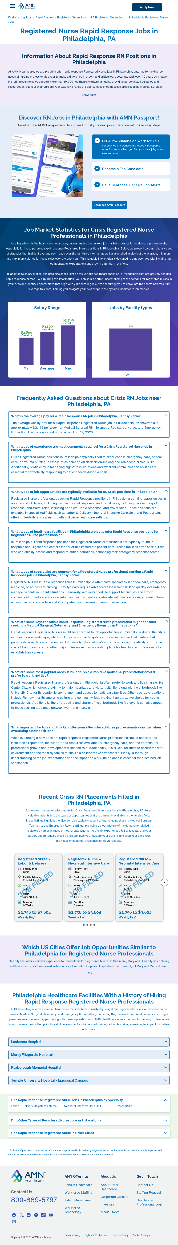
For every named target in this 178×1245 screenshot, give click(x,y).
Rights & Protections (96, 1235)
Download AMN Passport (109, 205)
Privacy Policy (73, 1235)
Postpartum (151, 512)
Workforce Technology (73, 1210)
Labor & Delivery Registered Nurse (34, 1106)
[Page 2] (87, 925)
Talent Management (79, 1200)
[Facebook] (14, 1215)
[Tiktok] (44, 1215)
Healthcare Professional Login (149, 1202)
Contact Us (144, 1184)
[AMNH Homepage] (27, 6)
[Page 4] (94, 925)
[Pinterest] (36, 1215)
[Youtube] (51, 1215)
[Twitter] (21, 1215)
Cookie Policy (120, 1235)
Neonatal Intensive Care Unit (114, 512)
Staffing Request (148, 1192)
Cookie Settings (141, 1235)
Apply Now (147, 7)
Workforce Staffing (78, 1192)
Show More (89, 94)
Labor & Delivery (78, 512)
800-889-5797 (34, 1199)
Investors (107, 1204)
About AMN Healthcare (109, 1187)
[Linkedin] (29, 1215)
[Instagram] (14, 1221)
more (89, 972)
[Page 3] (91, 925)
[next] (164, 882)
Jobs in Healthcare (78, 1184)
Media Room (110, 1212)
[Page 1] (84, 925)
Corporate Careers (114, 1196)
